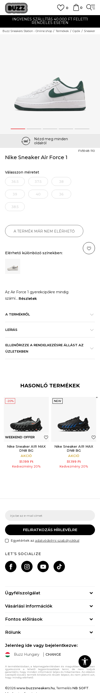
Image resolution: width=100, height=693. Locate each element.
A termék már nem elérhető (44, 231)
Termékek (62, 31)
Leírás (47, 330)
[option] (50, 21)
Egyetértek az (45, 540)
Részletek (28, 298)
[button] (46, 437)
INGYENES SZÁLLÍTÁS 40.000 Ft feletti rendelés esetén (50, 21)
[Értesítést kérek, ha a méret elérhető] (15, 181)
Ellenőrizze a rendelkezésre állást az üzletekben (47, 348)
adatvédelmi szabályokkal (57, 540)
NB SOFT (80, 688)
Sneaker (89, 31)
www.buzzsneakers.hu (35, 688)
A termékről (47, 314)
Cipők (76, 31)
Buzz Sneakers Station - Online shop (27, 31)
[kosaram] (76, 10)
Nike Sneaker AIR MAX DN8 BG (26, 448)
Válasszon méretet (22, 172)
